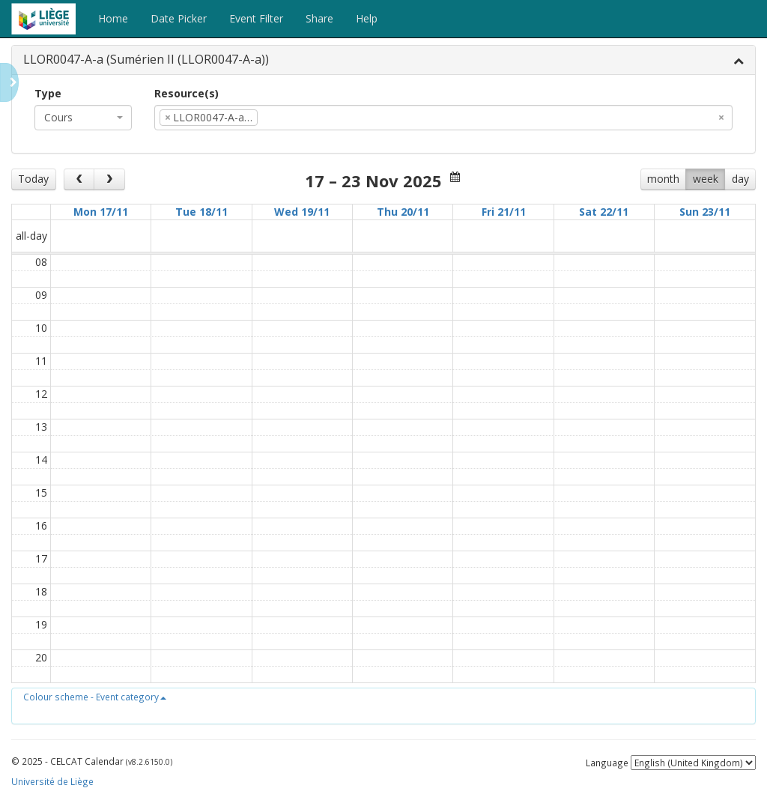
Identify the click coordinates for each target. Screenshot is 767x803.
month (663, 179)
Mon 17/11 (100, 211)
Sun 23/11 (704, 211)
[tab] (383, 60)
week (705, 179)
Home (113, 18)
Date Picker (179, 18)
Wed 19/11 (302, 211)
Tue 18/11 (201, 211)
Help (367, 18)
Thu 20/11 (403, 211)
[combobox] (83, 117)
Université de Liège (52, 781)
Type (47, 93)
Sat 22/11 (603, 211)
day (740, 179)
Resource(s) (186, 93)
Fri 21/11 (504, 211)
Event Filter (256, 18)
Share (319, 18)
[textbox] (284, 118)
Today (33, 179)
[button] (94, 697)
